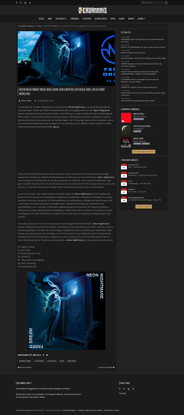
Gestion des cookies (111, 410)
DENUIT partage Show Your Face (133, 53)
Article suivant (24, 367)
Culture (122, 18)
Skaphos (131, 189)
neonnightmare (25, 361)
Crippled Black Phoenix (142, 126)
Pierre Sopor (26, 100)
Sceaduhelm (138, 129)
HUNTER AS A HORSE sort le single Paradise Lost (139, 87)
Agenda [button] (140, 18)
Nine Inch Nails (138, 114)
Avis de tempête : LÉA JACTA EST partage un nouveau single (143, 58)
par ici (56, 126)
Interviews (87, 18)
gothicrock (51, 361)
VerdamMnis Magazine (26, 26)
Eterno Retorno (139, 141)
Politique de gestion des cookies (90, 410)
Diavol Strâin (138, 138)
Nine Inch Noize (139, 116)
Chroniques (74, 18)
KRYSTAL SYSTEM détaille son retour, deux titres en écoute (143, 47)
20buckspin (71, 361)
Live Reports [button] (60, 18)
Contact (122, 393)
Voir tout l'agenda (143, 206)
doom (62, 361)
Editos (112, 18)
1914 (130, 181)
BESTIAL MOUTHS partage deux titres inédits (138, 101)
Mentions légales (69, 410)
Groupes (131, 18)
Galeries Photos (101, 18)
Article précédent (107, 367)
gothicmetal (39, 361)
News (50, 18)
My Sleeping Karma (136, 197)
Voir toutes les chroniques (144, 152)
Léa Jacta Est (133, 165)
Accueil (41, 18)
